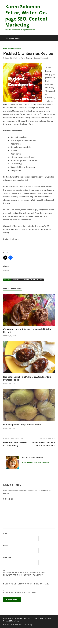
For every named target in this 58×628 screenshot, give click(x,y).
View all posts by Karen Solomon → (37, 462)
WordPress (17, 625)
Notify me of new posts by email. (20, 593)
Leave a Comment (41, 58)
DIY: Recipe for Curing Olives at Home (22, 424)
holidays (26, 280)
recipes (18, 49)
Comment (8, 499)
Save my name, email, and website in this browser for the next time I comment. (24, 573)
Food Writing (8, 49)
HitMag (29, 625)
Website (7, 557)
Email (6, 545)
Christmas (16, 280)
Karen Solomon (26, 58)
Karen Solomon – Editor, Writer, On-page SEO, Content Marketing (26, 15)
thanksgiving (37, 280)
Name (6, 533)
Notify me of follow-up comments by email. (26, 584)
